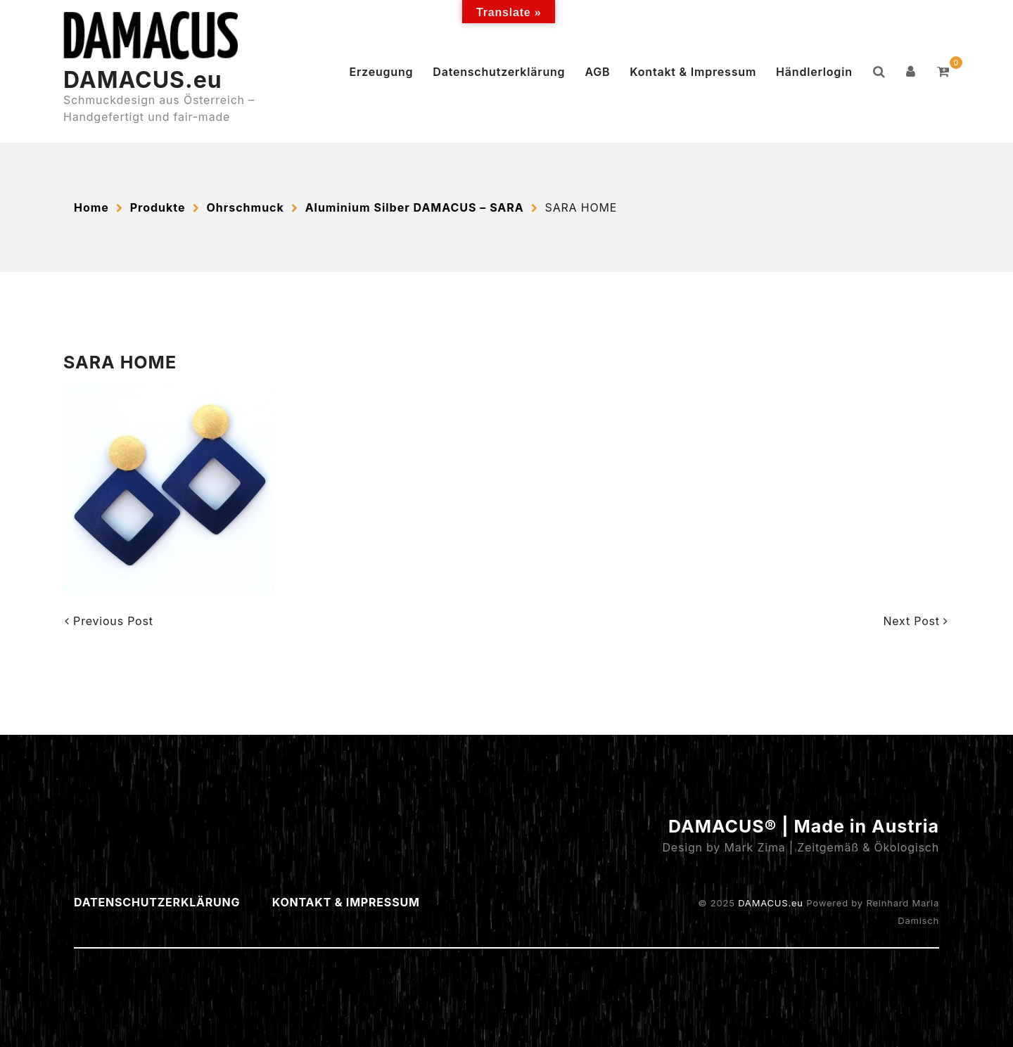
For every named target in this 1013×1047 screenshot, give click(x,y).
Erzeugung (381, 72)
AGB (597, 72)
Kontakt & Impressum (693, 72)
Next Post (915, 621)
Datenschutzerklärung (499, 72)
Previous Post (109, 621)
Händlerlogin (814, 72)
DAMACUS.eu (142, 80)
